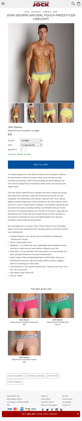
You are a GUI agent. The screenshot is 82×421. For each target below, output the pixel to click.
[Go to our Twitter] (47, 410)
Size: (10, 145)
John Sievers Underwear (36, 376)
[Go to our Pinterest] (51, 410)
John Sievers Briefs (15, 376)
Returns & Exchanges (49, 405)
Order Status (45, 399)
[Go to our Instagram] (56, 410)
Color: (11, 141)
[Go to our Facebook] (43, 410)
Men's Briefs (53, 376)
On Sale (65, 396)
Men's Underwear (14, 382)
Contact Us (66, 405)
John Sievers (15, 127)
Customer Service (47, 402)
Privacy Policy (67, 399)
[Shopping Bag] (78, 3)
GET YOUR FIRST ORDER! (51, 414)
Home (27, 12)
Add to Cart (41, 164)
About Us (44, 396)
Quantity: (12, 150)
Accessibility (66, 402)
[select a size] (31, 145)
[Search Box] (73, 3)
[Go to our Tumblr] (61, 410)
